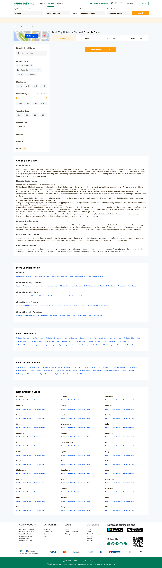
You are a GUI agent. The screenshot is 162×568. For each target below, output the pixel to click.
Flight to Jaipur (48, 370)
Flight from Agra (57, 345)
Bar (74, 316)
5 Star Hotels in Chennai (23, 276)
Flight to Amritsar (103, 367)
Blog (45, 536)
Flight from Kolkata (71, 345)
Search (140, 13)
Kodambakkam (132, 286)
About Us (47, 529)
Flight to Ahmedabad (49, 367)
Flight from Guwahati (70, 338)
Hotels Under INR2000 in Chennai (74, 306)
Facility (19, 141)
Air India (90, 541)
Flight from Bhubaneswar (24, 345)
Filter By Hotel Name (25, 48)
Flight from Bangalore (52, 341)
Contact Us (48, 532)
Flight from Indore (21, 341)
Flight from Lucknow (22, 338)
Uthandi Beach (52, 286)
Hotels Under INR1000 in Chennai (26, 306)
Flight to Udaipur (90, 367)
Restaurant (53, 316)
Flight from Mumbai (36, 341)
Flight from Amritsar (115, 338)
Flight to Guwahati (64, 367)
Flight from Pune (130, 345)
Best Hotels (27, 400)
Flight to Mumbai (21, 370)
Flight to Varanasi (72, 374)
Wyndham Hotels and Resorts (57, 296)
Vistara (89, 538)
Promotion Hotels (39, 400)
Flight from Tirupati (38, 338)
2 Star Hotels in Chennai (77, 276)
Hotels (18, 400)
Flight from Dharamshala (132, 338)
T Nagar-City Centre (66, 286)
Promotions (21, 122)
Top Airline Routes (25, 534)
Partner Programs (25, 541)
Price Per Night (22, 93)
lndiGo (89, 529)
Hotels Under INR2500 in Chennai (98, 306)
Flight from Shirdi (101, 345)
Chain (21, 148)
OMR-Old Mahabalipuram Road (93, 286)
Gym (68, 316)
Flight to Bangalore (35, 370)
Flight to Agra (20, 374)
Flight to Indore (133, 367)
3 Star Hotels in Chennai (59, 276)
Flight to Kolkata (32, 374)
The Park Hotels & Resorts (77, 296)
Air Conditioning (42, 316)
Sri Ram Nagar (110, 286)
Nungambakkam (40, 286)
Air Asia (89, 536)
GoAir (89, 532)
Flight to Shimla (77, 367)
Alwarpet (78, 286)
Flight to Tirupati (35, 367)
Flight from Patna (123, 341)
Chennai (30, 27)
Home (15, 27)
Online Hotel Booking (26, 532)
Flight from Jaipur (67, 341)
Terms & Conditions (72, 532)
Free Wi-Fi (19, 316)
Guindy (18, 286)
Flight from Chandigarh (42, 345)
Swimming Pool (30, 316)
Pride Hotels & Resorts (38, 296)
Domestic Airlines (25, 536)
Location (20, 134)
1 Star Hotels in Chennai (95, 276)
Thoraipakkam (27, 286)
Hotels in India (24, 538)
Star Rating (21, 82)
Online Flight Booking (27, 529)
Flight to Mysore (85, 370)
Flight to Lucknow (21, 367)
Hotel (22, 27)
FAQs (67, 529)
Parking (62, 316)
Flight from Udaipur (100, 338)
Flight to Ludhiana (72, 370)
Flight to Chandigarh (128, 370)
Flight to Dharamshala (118, 367)
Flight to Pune (84, 374)
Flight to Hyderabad (46, 374)
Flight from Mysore (109, 341)
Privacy (67, 534)
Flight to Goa (60, 370)
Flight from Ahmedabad (53, 338)
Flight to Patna (97, 370)
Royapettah (121, 286)
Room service (82, 316)
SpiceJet (90, 534)
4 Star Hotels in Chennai (41, 276)
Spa (90, 316)
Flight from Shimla (85, 338)
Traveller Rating (23, 111)
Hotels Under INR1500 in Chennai (50, 306)
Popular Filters (22, 61)
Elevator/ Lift (98, 316)
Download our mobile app (121, 525)
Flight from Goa (80, 341)
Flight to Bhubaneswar (112, 370)
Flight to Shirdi (59, 374)
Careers (47, 534)
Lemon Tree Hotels (22, 296)
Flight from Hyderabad (86, 345)
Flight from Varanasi (116, 345)
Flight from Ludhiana (94, 341)
